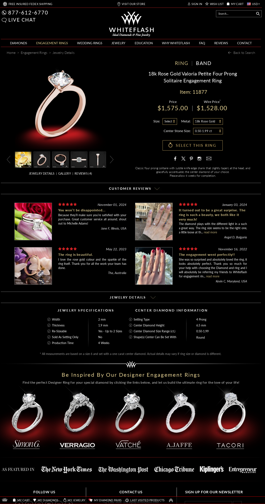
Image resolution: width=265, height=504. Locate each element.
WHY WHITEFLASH (176, 43)
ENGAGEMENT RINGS (52, 43)
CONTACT (244, 43)
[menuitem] (18, 43)
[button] (4, 20)
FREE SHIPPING (31, 4)
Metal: (186, 121)
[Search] (236, 13)
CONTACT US (130, 492)
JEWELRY (118, 43)
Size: (156, 121)
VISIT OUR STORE (133, 4)
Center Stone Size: (177, 131)
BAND (203, 63)
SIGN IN (196, 4)
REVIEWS (221, 43)
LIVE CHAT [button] (22, 20)
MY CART (237, 4)
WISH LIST (217, 4)
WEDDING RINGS (89, 43)
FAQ (202, 43)
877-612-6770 (28, 12)
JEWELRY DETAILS (42, 173)
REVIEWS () (83, 173)
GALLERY (64, 173)
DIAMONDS (18, 43)
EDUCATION (144, 43)
